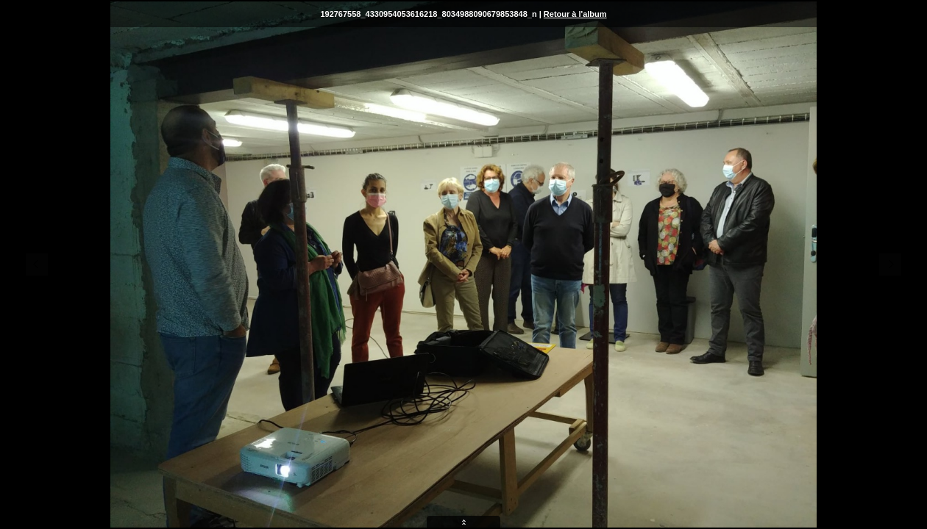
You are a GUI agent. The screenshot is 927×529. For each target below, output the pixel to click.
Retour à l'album (575, 14)
